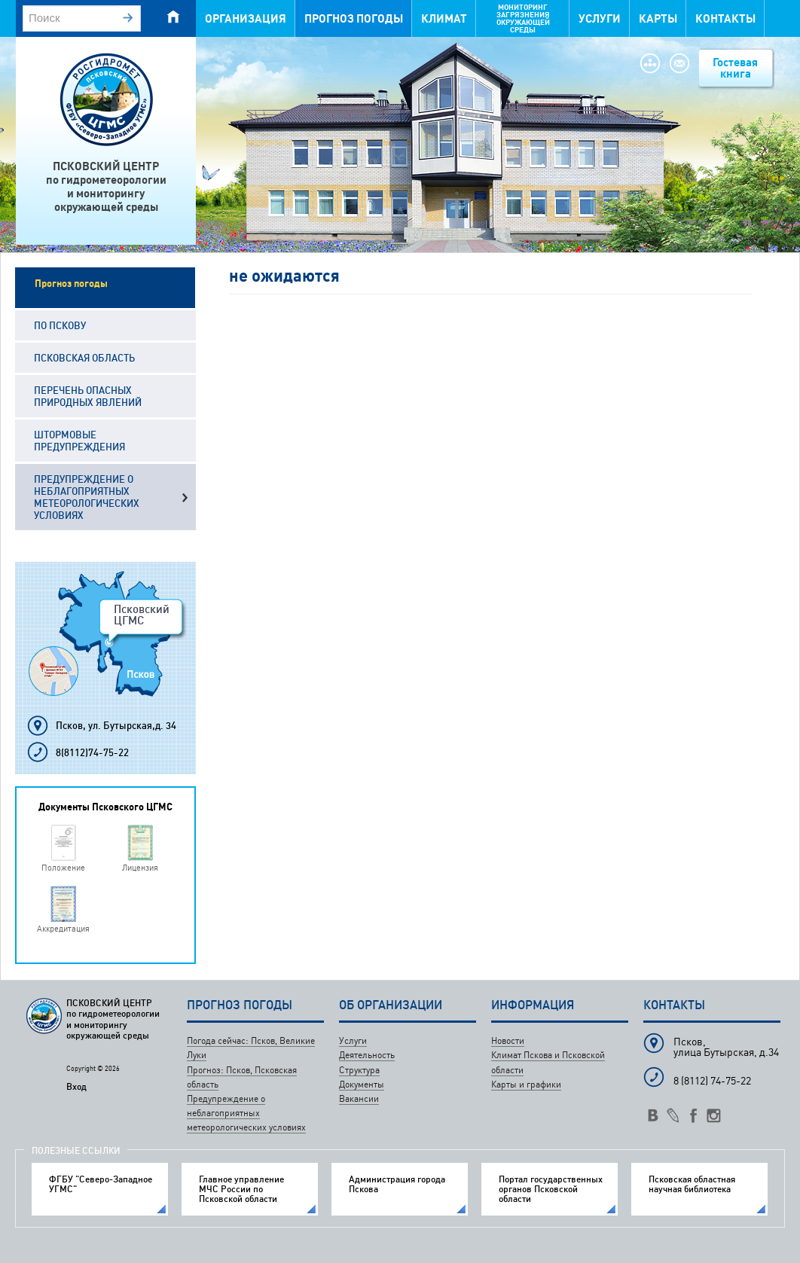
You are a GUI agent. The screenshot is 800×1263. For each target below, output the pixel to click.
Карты (658, 18)
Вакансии (359, 1098)
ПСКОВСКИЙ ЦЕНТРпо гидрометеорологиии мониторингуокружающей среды (106, 186)
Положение (63, 867)
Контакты (725, 18)
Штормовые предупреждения (79, 441)
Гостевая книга (735, 67)
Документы (361, 1084)
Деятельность (367, 1054)
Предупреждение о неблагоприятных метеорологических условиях (86, 497)
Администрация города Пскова (397, 1184)
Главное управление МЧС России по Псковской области (241, 1189)
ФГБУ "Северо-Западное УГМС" (100, 1184)
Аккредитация (63, 928)
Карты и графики (526, 1084)
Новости (507, 1040)
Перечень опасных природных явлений (88, 396)
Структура (359, 1069)
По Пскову (60, 325)
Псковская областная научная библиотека (692, 1184)
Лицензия (140, 867)
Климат (444, 18)
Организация (245, 18)
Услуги (600, 18)
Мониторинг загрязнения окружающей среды (523, 18)
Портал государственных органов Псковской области (551, 1189)
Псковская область (84, 358)
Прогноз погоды (353, 18)
